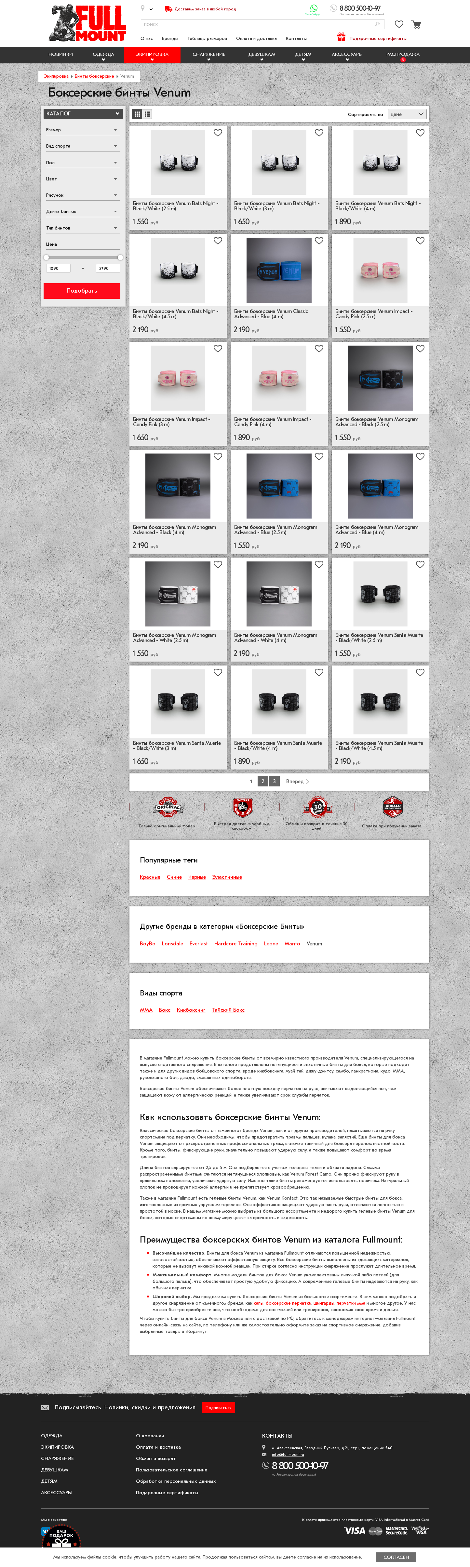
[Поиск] (377, 24)
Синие (174, 877)
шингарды (324, 1303)
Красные (150, 877)
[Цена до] (108, 268)
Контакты (296, 38)
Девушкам (261, 54)
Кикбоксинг (191, 1010)
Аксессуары (347, 54)
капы (258, 1303)
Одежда (103, 54)
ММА (146, 1010)
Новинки (60, 54)
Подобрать (82, 290)
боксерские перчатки (288, 1303)
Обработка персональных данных (176, 1481)
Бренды (170, 38)
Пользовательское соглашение (171, 1470)
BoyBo (147, 944)
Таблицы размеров (207, 38)
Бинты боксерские (94, 76)
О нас (147, 38)
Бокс (164, 1010)
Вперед (295, 781)
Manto (292, 944)
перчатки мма (351, 1303)
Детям (303, 54)
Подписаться (219, 1407)
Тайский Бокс (228, 1010)
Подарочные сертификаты (378, 38)
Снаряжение (209, 54)
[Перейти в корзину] (415, 25)
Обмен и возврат (156, 1458)
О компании (150, 1436)
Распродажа (403, 54)
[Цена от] (58, 268)
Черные (197, 877)
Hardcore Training (236, 944)
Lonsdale (172, 944)
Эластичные (227, 877)
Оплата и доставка (256, 38)
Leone (271, 944)
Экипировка (152, 54)
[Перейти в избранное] (399, 25)
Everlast (199, 944)
